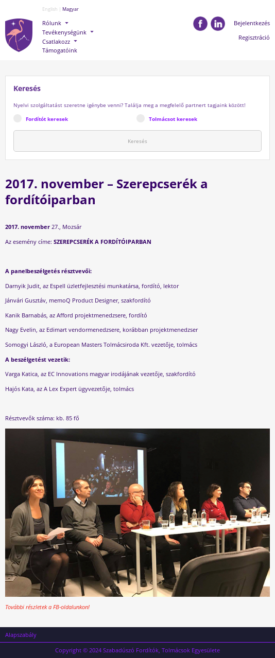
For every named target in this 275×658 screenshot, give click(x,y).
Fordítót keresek (47, 118)
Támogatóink (59, 50)
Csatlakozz (56, 41)
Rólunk (51, 23)
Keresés (137, 141)
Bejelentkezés (252, 23)
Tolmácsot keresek (173, 118)
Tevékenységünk (64, 32)
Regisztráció (254, 37)
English (50, 9)
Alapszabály (21, 634)
